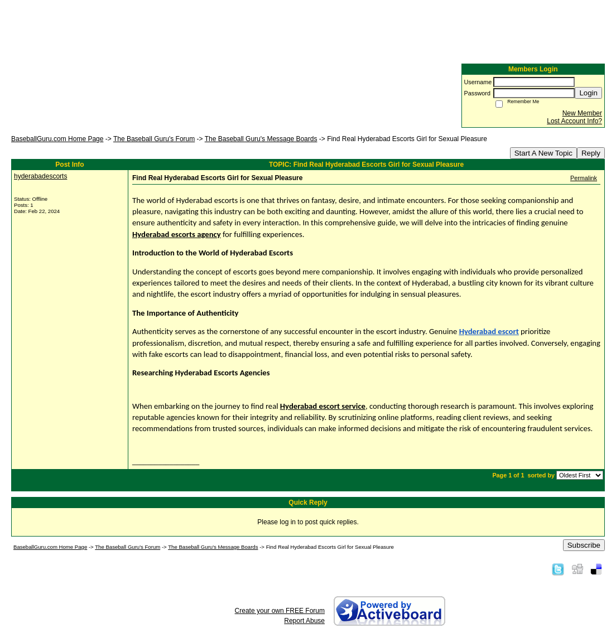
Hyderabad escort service (322, 406)
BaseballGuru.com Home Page (57, 139)
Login (588, 93)
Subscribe (583, 545)
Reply (590, 153)
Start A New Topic (543, 153)
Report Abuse (304, 621)
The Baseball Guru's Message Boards (261, 139)
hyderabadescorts (40, 176)
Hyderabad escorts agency (176, 234)
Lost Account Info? (574, 121)
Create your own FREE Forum (280, 611)
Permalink (583, 178)
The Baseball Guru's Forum (154, 139)
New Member (582, 113)
